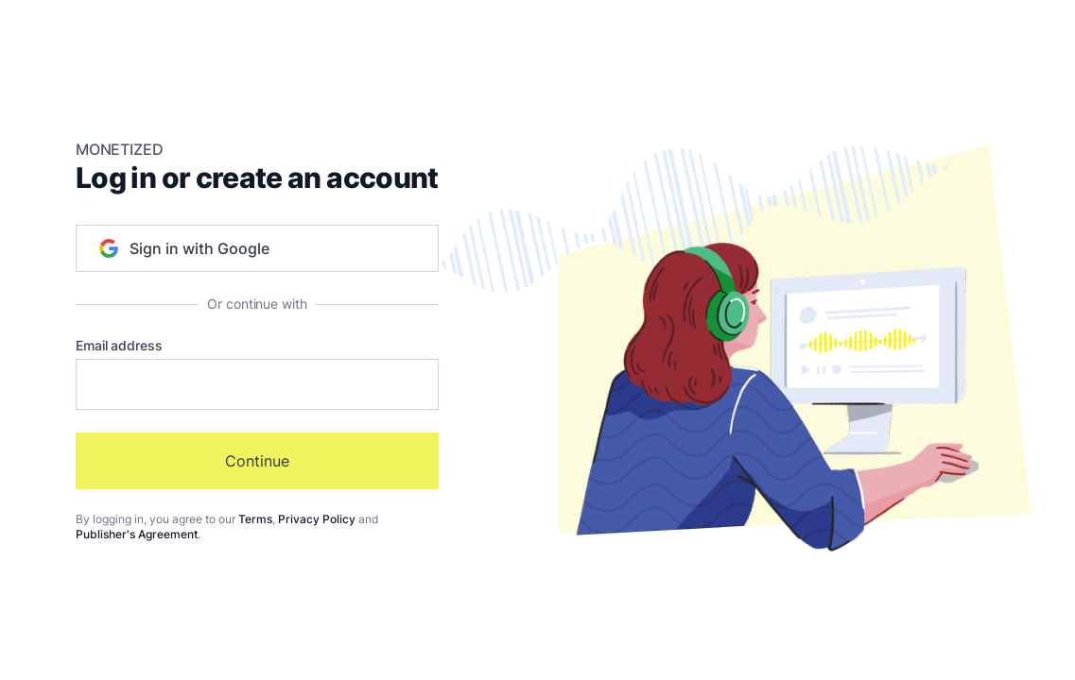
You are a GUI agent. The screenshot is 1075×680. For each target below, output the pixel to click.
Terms (255, 519)
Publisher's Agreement (137, 534)
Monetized (119, 149)
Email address (119, 345)
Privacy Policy (316, 519)
